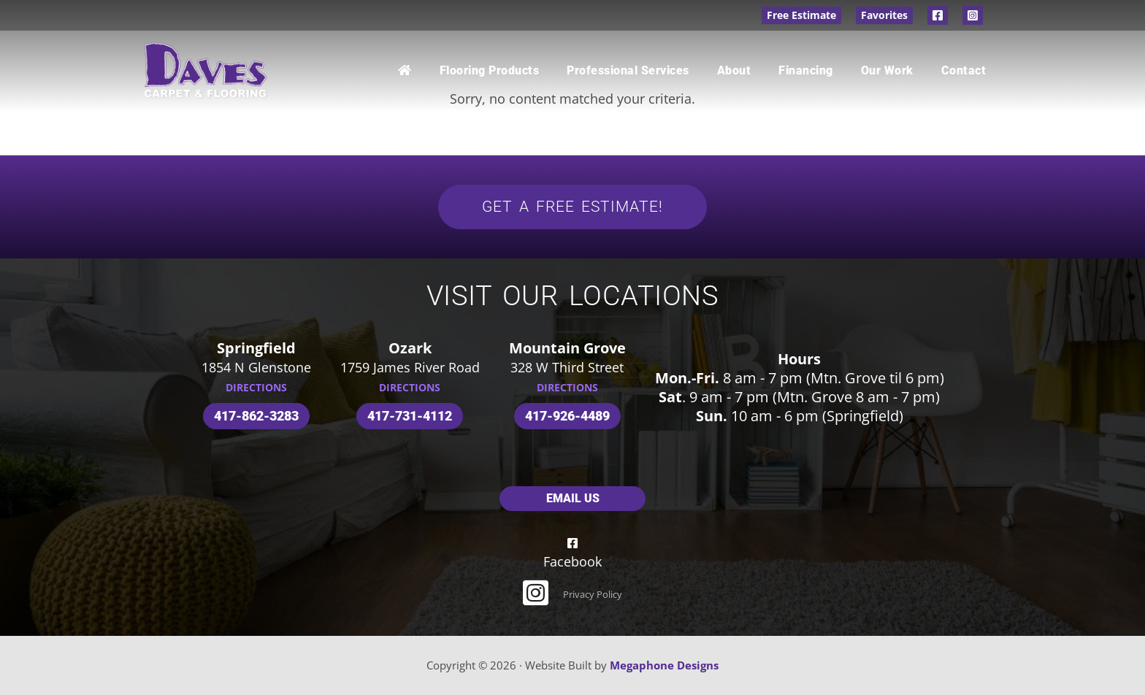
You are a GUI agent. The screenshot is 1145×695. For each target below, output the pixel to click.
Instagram (973, 15)
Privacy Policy (592, 594)
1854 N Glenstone (256, 367)
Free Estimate (801, 15)
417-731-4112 (409, 415)
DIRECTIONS (256, 387)
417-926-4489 (567, 415)
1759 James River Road (410, 367)
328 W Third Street (567, 367)
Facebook (938, 15)
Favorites (884, 15)
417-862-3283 (256, 415)
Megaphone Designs (664, 665)
